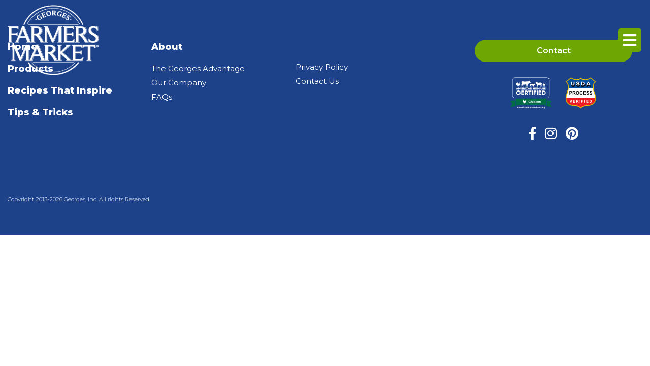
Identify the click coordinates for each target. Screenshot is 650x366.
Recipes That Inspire (60, 90)
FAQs (161, 97)
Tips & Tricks (40, 112)
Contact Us (317, 81)
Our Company (178, 82)
